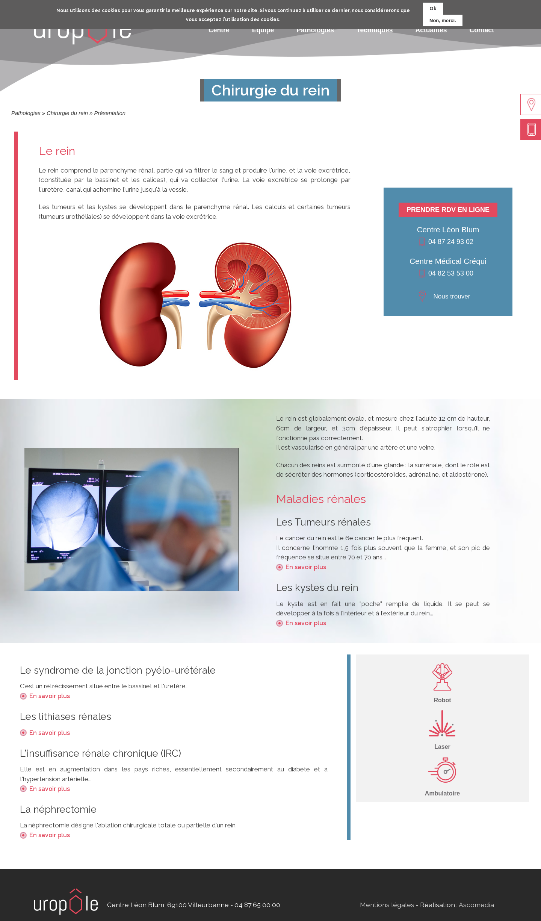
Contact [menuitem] (482, 30)
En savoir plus (306, 567)
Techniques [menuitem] (375, 30)
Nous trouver (451, 296)
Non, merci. (442, 18)
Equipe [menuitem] (263, 30)
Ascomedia (476, 905)
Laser (442, 747)
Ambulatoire (442, 793)
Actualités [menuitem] (431, 30)
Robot (442, 700)
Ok (433, 6)
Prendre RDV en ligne (448, 210)
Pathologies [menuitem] (315, 30)
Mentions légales (387, 905)
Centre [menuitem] (219, 30)
